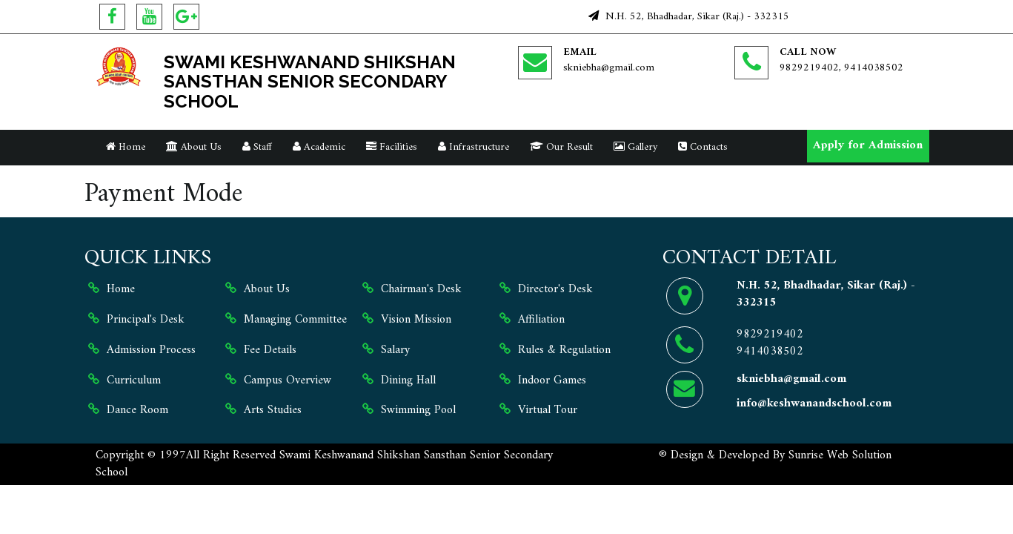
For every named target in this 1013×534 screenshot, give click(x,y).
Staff (257, 147)
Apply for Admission (868, 145)
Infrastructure (473, 147)
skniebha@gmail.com (608, 68)
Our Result (561, 147)
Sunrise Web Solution (839, 455)
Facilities (391, 147)
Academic (319, 147)
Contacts (703, 147)
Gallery (635, 147)
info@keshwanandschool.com (814, 403)
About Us (194, 147)
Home (125, 147)
